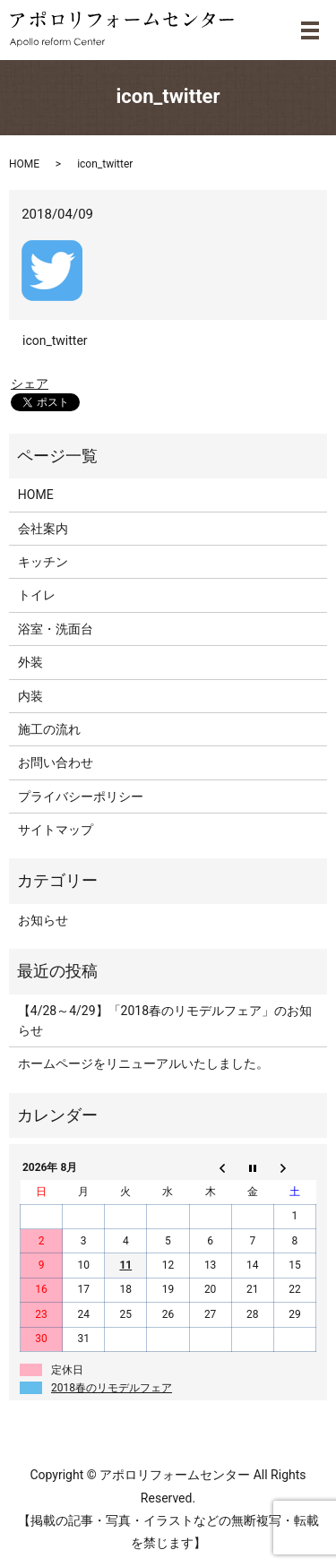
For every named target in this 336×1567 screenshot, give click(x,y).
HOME (24, 164)
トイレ (37, 595)
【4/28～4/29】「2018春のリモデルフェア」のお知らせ (165, 1020)
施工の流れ (49, 729)
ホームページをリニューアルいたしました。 (143, 1063)
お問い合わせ (55, 762)
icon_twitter (55, 340)
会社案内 (43, 528)
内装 (30, 696)
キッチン (43, 562)
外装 (30, 662)
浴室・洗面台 (55, 629)
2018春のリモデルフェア (111, 1388)
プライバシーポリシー (80, 796)
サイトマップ (55, 829)
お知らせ (43, 920)
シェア (29, 383)
